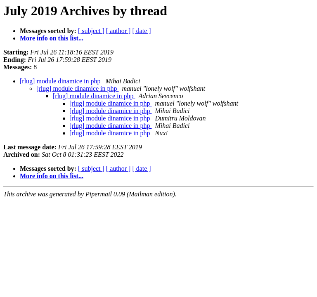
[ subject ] (91, 30)
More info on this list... (51, 38)
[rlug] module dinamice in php (61, 81)
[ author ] (118, 30)
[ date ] (141, 30)
